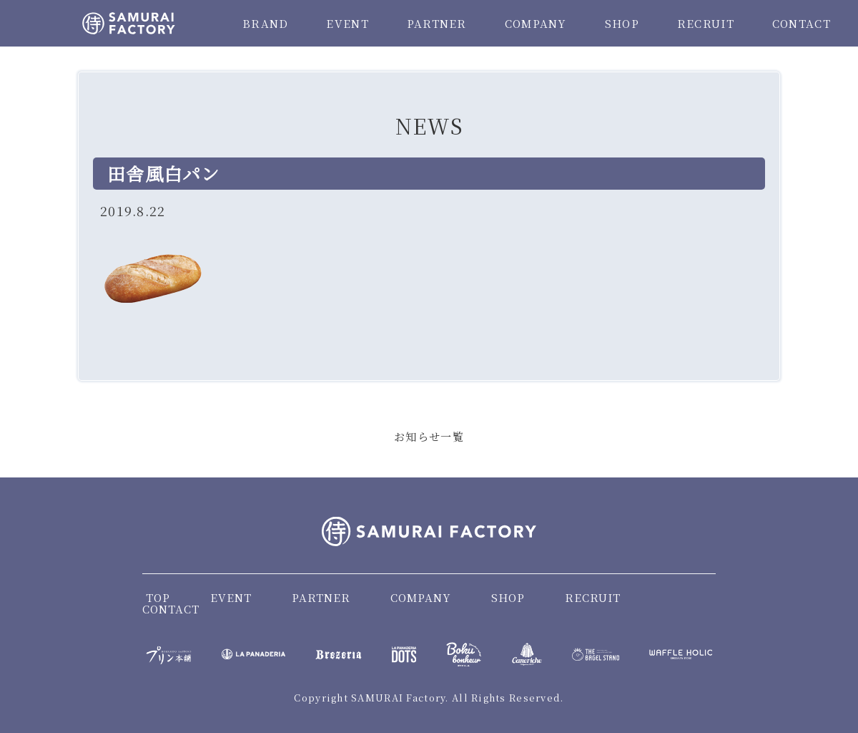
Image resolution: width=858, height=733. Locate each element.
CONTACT (801, 23)
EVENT (347, 23)
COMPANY (536, 23)
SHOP (622, 23)
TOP (158, 597)
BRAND (265, 23)
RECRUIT (705, 23)
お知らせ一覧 (429, 436)
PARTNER (437, 23)
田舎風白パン (163, 173)
